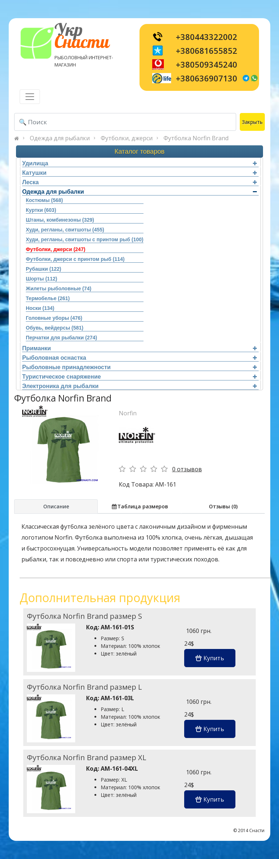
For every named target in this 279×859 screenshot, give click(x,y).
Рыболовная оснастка (139, 358)
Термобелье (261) (48, 298)
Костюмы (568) (44, 200)
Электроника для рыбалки (139, 386)
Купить (209, 658)
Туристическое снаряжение (139, 377)
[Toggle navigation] (30, 96)
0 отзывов (187, 469)
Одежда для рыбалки (60, 138)
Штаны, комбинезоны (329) (60, 220)
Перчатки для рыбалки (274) (61, 337)
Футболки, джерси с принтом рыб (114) (75, 259)
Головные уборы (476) (54, 318)
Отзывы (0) (223, 506)
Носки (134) (40, 308)
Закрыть (252, 121)
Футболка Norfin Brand (196, 138)
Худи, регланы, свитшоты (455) (65, 230)
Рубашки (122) (43, 269)
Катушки (139, 173)
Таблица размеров (139, 506)
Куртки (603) (41, 210)
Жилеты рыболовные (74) (58, 288)
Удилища (139, 163)
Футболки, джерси (127, 138)
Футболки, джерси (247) (55, 249)
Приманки (139, 348)
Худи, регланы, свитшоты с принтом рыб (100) (84, 239)
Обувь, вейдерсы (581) (54, 328)
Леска (139, 182)
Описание (56, 506)
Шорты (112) (41, 279)
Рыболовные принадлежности (139, 367)
